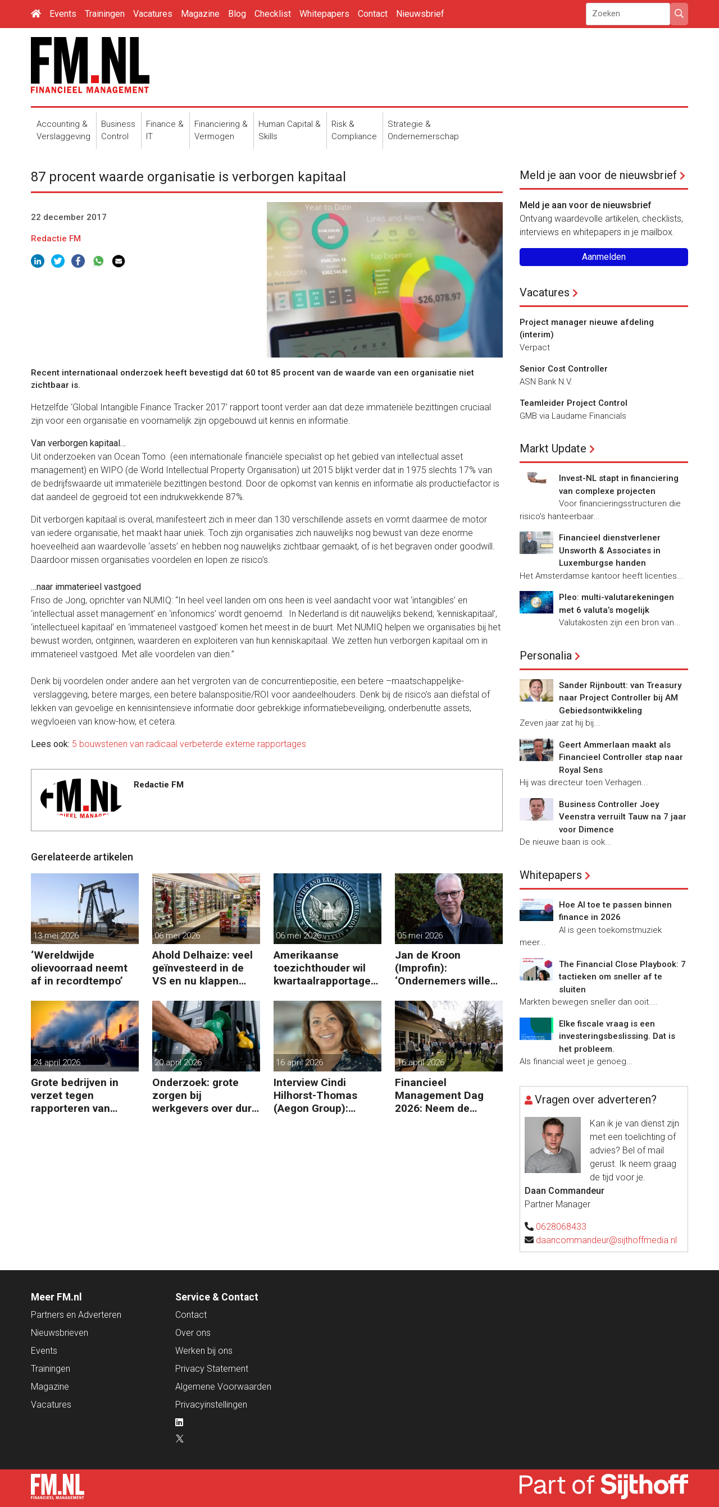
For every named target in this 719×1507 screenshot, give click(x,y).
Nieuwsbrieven (59, 1332)
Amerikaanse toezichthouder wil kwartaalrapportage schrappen (322, 968)
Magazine (200, 13)
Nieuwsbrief (420, 13)
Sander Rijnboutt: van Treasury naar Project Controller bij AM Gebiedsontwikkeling (620, 698)
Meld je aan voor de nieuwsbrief (598, 175)
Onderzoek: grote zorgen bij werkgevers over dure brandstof (205, 1095)
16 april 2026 (299, 1062)
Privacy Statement (211, 1368)
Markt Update (553, 448)
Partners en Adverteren (76, 1314)
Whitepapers (324, 13)
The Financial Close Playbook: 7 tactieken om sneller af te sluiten (622, 977)
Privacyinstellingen (211, 1404)
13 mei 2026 (56, 936)
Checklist (272, 13)
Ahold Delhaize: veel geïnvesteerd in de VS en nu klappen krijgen (202, 968)
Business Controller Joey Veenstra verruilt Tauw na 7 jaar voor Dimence (622, 817)
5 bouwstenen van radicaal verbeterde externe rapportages (189, 744)
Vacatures (152, 13)
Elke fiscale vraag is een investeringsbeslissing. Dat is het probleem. (617, 1036)
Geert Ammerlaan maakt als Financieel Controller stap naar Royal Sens (621, 757)
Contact (373, 13)
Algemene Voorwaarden (223, 1386)
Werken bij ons (204, 1350)
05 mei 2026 (420, 936)
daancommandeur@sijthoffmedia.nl (606, 1240)
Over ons (193, 1332)
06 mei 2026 (177, 936)
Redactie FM (56, 238)
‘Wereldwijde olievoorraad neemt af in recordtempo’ (79, 968)
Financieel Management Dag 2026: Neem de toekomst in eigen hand (439, 1095)
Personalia (546, 655)
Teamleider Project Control (573, 403)
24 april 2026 (56, 1062)
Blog (237, 13)
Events (62, 13)
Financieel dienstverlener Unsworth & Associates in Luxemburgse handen (610, 550)
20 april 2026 (178, 1062)
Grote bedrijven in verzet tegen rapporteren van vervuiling (75, 1095)
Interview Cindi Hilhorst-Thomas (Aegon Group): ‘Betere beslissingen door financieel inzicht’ (324, 1095)
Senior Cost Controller (564, 369)
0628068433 (561, 1226)
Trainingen (105, 13)
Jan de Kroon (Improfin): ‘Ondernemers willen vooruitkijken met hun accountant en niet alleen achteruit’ (448, 968)
